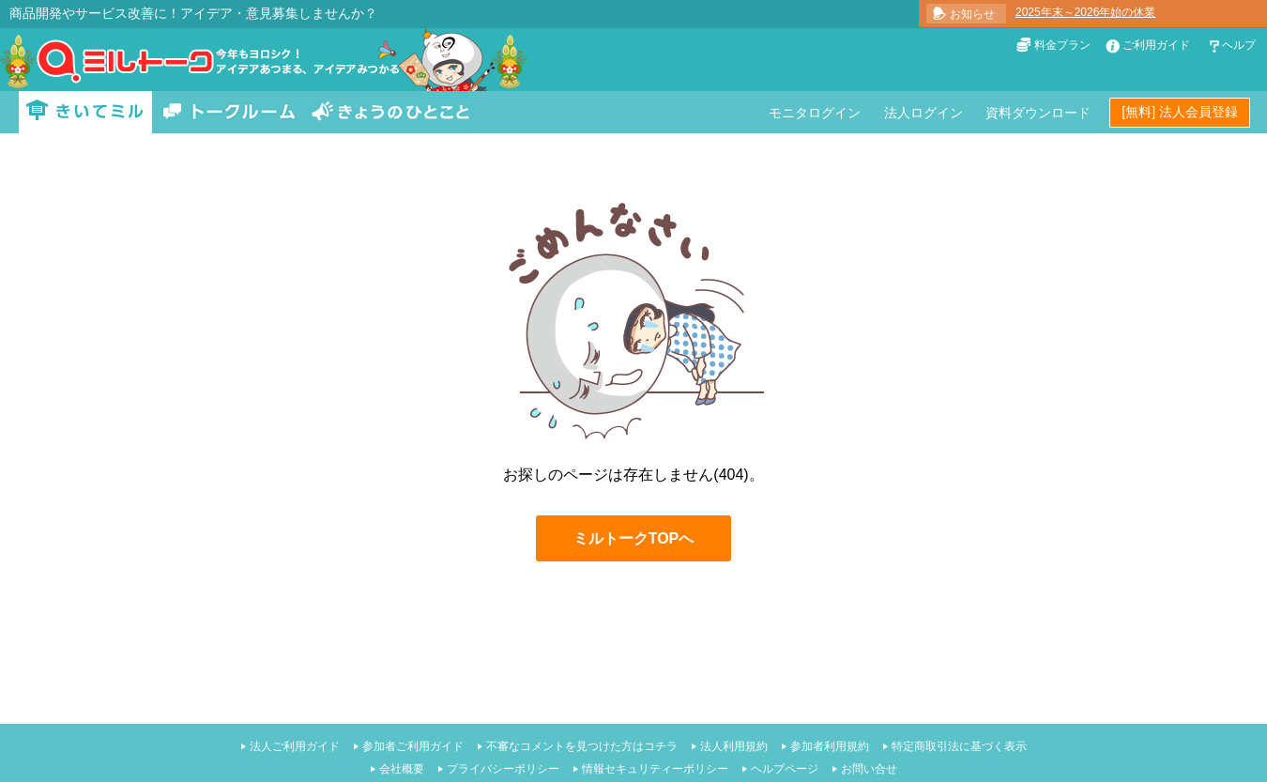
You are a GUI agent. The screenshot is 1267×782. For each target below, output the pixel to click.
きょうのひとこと (390, 112)
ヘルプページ (784, 768)
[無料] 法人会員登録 (1180, 111)
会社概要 (401, 768)
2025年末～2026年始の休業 (1085, 12)
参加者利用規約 (829, 746)
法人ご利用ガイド (295, 746)
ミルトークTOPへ (634, 538)
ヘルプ (1239, 45)
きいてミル (85, 112)
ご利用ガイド (1156, 45)
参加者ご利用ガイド (413, 746)
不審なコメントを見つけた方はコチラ (582, 746)
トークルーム (229, 112)
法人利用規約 (734, 746)
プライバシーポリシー (503, 768)
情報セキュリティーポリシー (655, 768)
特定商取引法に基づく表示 (959, 746)
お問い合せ (869, 768)
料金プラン (1062, 45)
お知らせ (972, 14)
